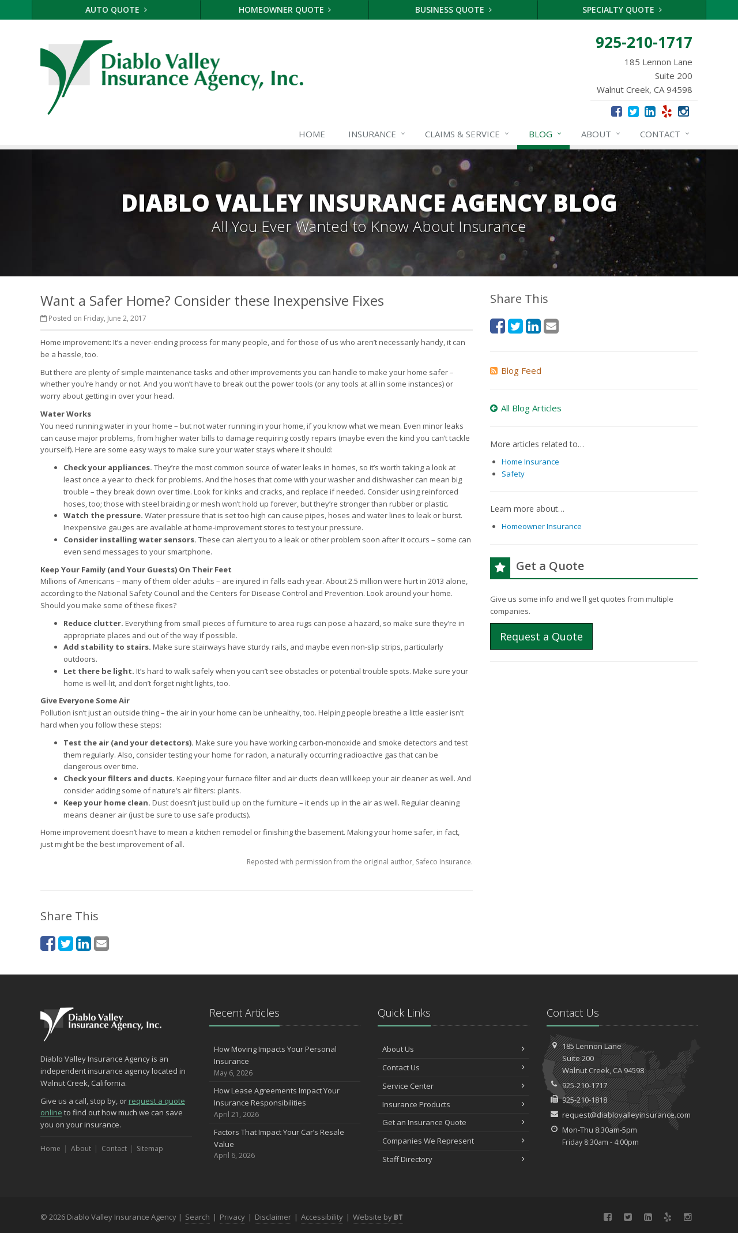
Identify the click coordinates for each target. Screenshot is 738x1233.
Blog (546, 134)
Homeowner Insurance (542, 526)
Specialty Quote (622, 9)
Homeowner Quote (285, 9)
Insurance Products (453, 1104)
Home (312, 134)
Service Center (453, 1086)
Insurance (377, 134)
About (601, 134)
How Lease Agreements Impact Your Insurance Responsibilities (285, 1102)
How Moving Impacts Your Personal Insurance (285, 1061)
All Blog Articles (526, 408)
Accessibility (322, 1217)
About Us (453, 1049)
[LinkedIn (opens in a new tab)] (650, 110)
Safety (513, 474)
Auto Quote (116, 9)
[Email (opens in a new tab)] (101, 943)
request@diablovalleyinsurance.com (626, 1115)
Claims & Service (467, 134)
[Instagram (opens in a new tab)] (683, 110)
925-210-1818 (584, 1100)
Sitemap (150, 1148)
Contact (665, 134)
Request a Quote (541, 636)
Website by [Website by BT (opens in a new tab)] (378, 1217)
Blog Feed (515, 370)
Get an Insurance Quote (453, 1122)
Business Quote (453, 9)
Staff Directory (453, 1159)
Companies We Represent (453, 1140)
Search (197, 1217)
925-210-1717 (584, 1085)
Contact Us (453, 1067)
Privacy (232, 1217)
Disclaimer (273, 1217)
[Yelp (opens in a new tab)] (666, 110)
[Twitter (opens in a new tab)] (633, 110)
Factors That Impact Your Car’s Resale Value (285, 1144)
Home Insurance (530, 461)
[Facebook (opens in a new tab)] (616, 110)
